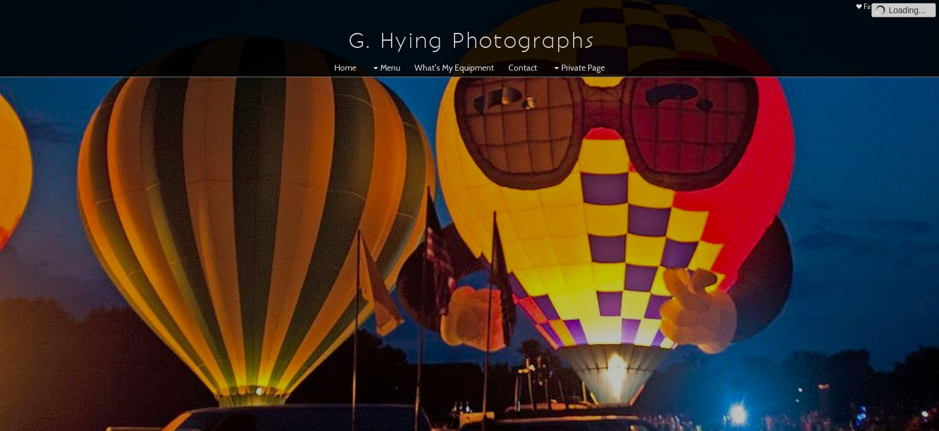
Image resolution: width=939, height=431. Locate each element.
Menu (385, 67)
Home (345, 67)
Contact (522, 67)
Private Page (578, 67)
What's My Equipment (454, 67)
